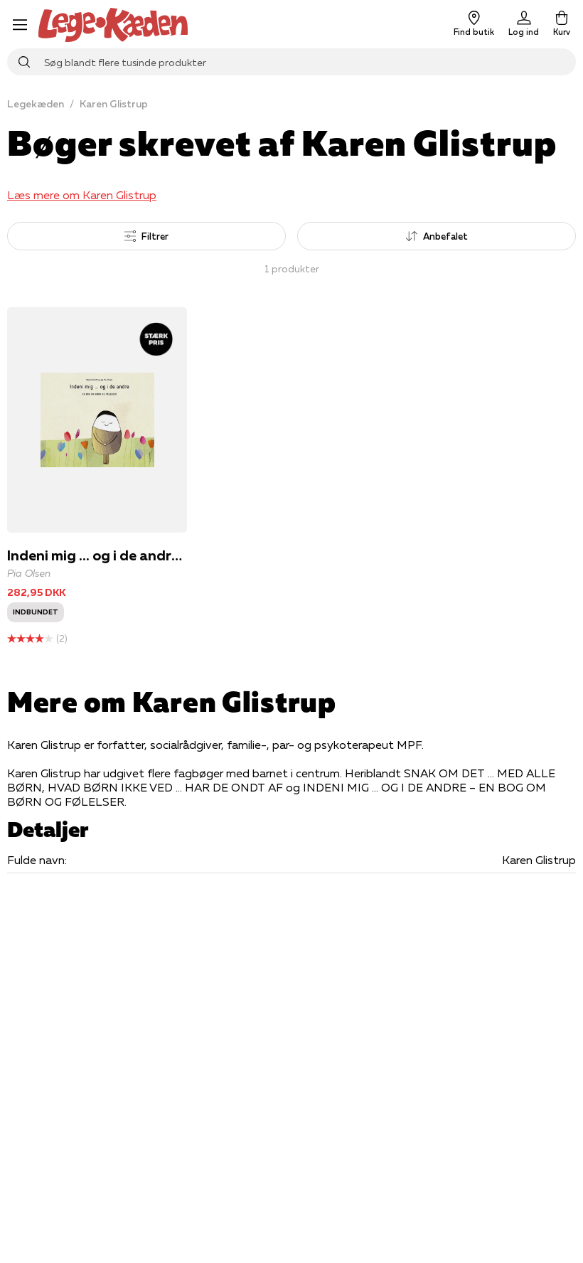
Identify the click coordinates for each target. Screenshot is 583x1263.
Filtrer (146, 236)
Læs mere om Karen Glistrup (81, 195)
